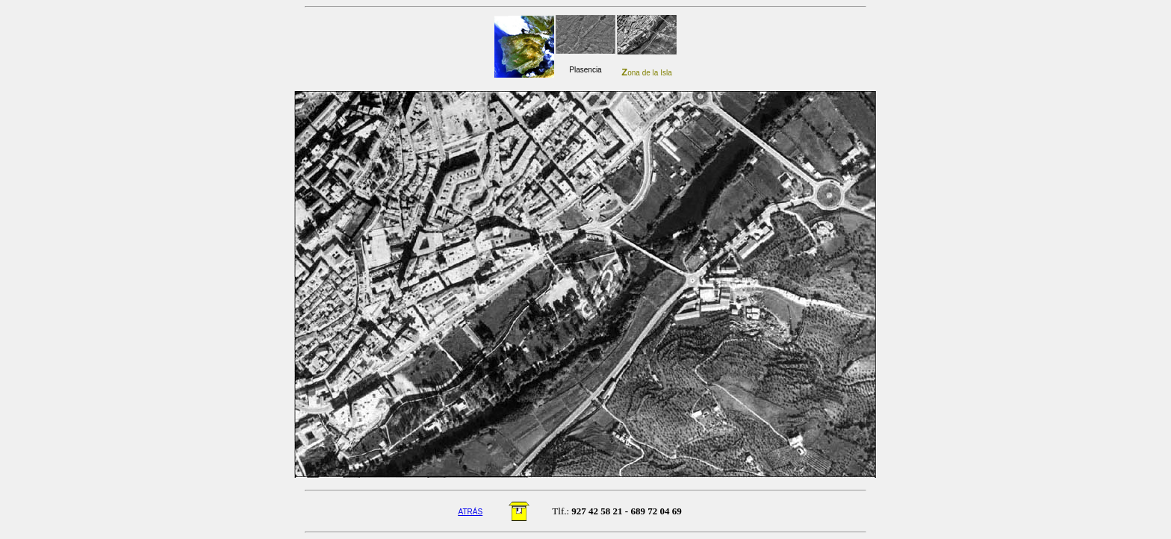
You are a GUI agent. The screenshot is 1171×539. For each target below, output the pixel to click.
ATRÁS (471, 512)
